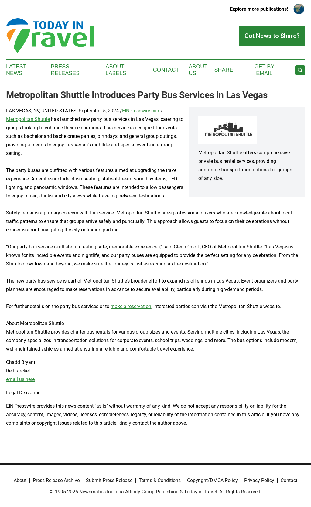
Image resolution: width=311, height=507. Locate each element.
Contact (166, 70)
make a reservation (131, 306)
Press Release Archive (56, 480)
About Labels (116, 69)
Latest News (16, 69)
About (20, 480)
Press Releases (65, 69)
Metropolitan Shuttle (28, 119)
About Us (198, 69)
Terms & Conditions (160, 480)
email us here (20, 379)
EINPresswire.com (141, 111)
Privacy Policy (259, 480)
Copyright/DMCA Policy (212, 480)
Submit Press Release (109, 480)
